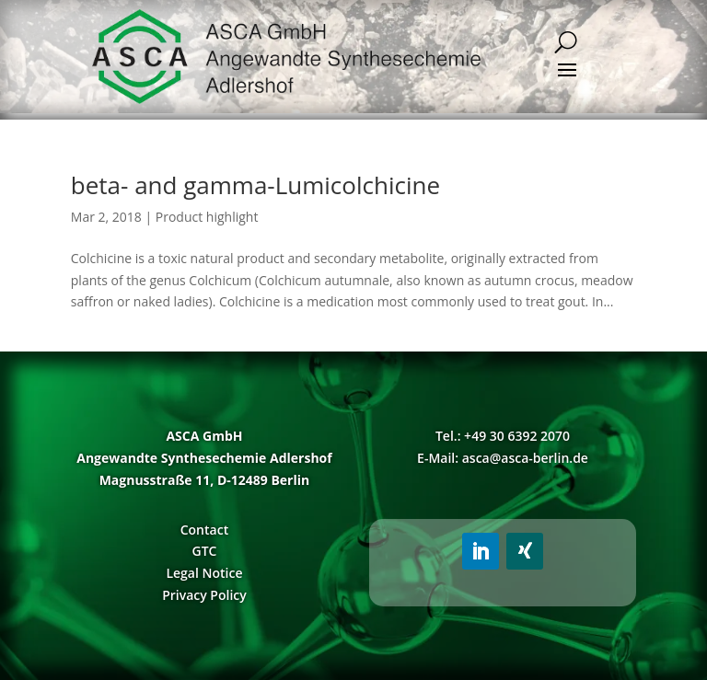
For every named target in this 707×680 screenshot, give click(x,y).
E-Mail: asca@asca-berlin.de (502, 458)
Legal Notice (204, 573)
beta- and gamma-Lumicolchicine (255, 185)
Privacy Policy (204, 595)
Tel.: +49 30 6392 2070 (502, 435)
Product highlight (207, 216)
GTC (203, 550)
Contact (204, 529)
